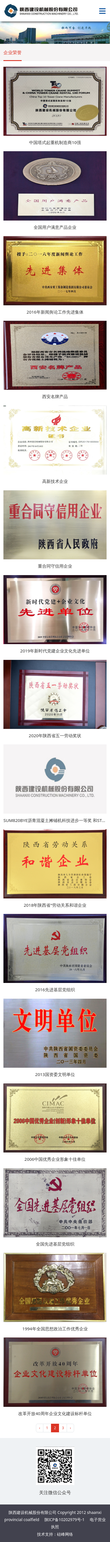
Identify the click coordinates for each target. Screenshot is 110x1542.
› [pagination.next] (70, 1427)
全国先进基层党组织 (55, 1244)
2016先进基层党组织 (55, 989)
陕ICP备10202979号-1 (64, 1519)
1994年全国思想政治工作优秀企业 (54, 1328)
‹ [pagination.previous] (39, 1427)
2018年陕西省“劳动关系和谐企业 (55, 905)
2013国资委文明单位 (55, 1074)
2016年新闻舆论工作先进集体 (55, 312)
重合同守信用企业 (55, 566)
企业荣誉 (12, 52)
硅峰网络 (65, 1534)
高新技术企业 (55, 481)
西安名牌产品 (55, 396)
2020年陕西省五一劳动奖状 (55, 735)
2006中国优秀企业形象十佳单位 (55, 1159)
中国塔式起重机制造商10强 (55, 142)
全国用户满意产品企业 (55, 227)
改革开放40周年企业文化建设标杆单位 (54, 1413)
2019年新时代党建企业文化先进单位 (55, 651)
